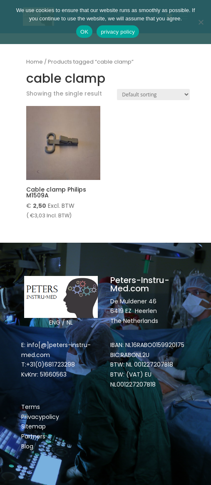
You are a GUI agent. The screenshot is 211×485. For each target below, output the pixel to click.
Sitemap (34, 426)
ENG (54, 322)
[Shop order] (153, 94)
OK (84, 32)
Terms (30, 407)
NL (70, 322)
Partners (33, 436)
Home (34, 62)
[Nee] (200, 22)
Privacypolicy (40, 417)
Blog (27, 446)
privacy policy (118, 32)
